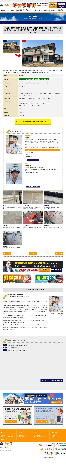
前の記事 (58, 253)
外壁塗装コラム (45, 10)
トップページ (4, 431)
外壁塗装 (36, 79)
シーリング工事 (23, 79)
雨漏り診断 (53, 431)
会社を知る (12, 10)
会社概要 (3, 432)
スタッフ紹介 (4, 438)
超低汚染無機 (21, 436)
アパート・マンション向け (39, 438)
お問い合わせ (4, 439)
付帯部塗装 (30, 79)
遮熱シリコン (21, 433)
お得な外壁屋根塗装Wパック (40, 436)
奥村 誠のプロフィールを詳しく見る (33, 160)
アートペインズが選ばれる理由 (7, 436)
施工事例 (37, 10)
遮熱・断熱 (21, 438)
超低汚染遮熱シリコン (23, 435)
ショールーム (4, 433)
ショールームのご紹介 (61, 10)
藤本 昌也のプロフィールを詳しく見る (33, 186)
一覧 (33, 253)
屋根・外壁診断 (54, 432)
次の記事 (7, 253)
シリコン (20, 432)
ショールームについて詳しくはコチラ (51, 381)
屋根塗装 (41, 79)
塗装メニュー (28, 10)
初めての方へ (4, 10)
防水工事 (46, 79)
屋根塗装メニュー (38, 431)
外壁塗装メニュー (22, 431)
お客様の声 (54, 10)
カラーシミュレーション (55, 433)
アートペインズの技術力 (20, 10)
